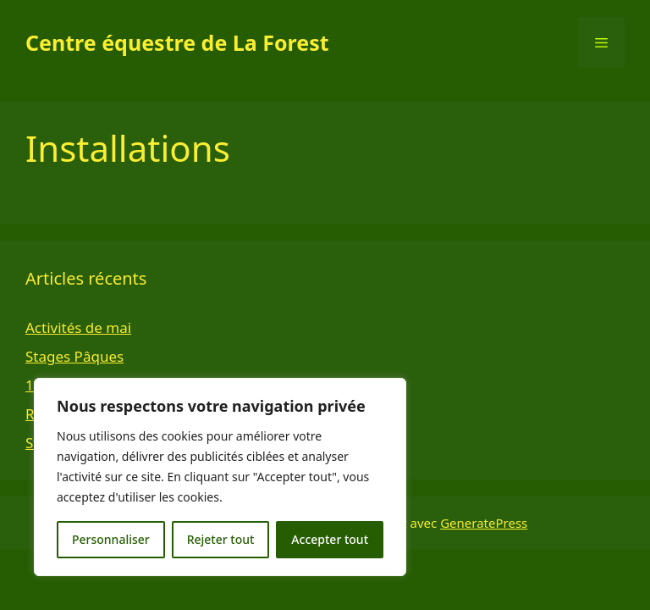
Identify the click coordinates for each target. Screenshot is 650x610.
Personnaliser (111, 539)
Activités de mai (78, 327)
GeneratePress (483, 522)
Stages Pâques (74, 356)
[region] (220, 477)
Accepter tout (329, 539)
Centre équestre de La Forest (177, 42)
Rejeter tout (221, 539)
